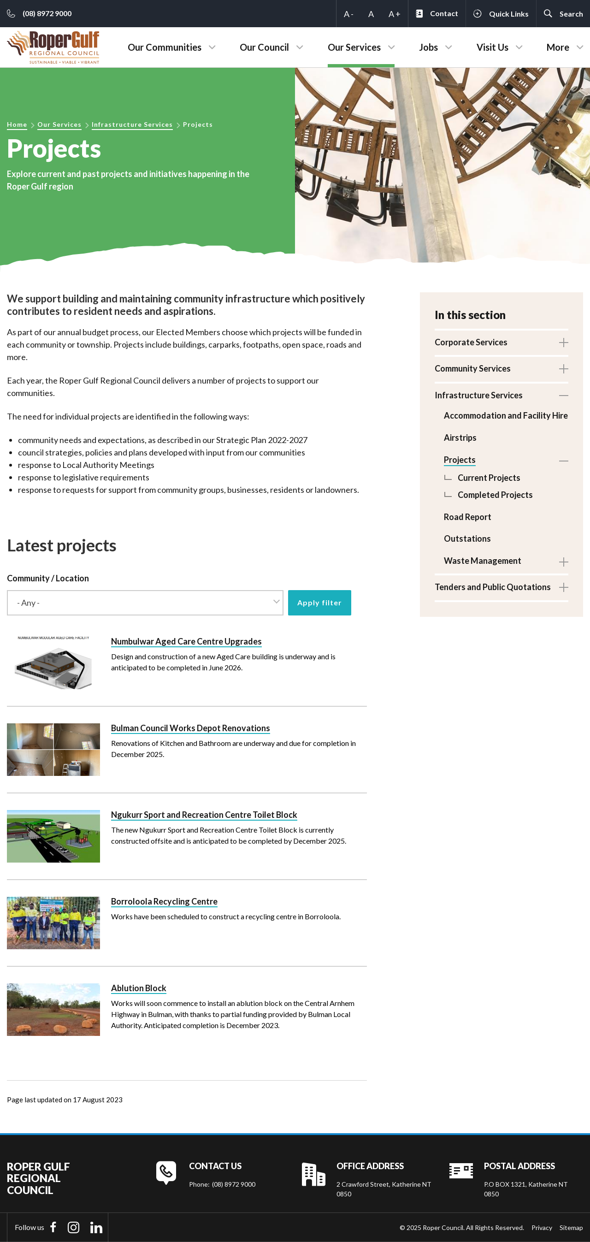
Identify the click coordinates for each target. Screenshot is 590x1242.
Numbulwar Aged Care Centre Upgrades (186, 641)
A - (349, 14)
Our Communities (164, 47)
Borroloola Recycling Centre (164, 901)
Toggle (563, 342)
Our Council (264, 47)
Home (17, 124)
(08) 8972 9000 (233, 1184)
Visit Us (492, 47)
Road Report (467, 516)
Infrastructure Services (132, 124)
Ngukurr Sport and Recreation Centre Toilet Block (204, 815)
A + (395, 14)
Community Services (473, 368)
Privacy (541, 1227)
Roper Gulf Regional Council (38, 1178)
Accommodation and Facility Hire (506, 415)
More (558, 47)
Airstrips (460, 437)
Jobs (428, 47)
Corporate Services (471, 342)
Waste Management (482, 560)
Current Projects (489, 477)
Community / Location (48, 578)
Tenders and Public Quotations (493, 586)
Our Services (354, 47)
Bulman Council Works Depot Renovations (190, 728)
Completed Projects (495, 495)
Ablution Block (138, 988)
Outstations (467, 538)
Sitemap (571, 1227)
